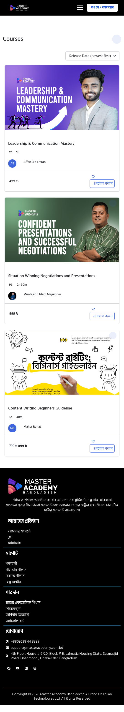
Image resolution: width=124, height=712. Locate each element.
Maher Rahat (32, 426)
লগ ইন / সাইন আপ (101, 7)
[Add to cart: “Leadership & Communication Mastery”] (102, 183)
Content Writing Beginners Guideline (40, 408)
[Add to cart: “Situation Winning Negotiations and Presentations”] (102, 316)
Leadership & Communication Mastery (41, 143)
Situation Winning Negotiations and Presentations (51, 276)
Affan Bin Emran (34, 161)
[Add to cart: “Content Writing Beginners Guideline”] (102, 448)
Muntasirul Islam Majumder (42, 294)
